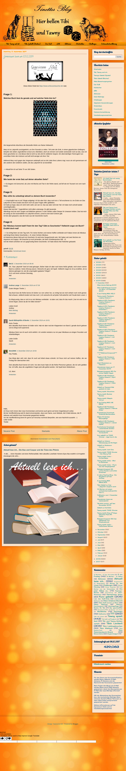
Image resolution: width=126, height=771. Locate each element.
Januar (100, 556)
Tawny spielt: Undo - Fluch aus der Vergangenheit (107, 465)
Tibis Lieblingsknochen (113, 626)
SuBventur (102, 614)
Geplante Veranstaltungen (103, 103)
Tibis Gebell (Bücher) (32, 43)
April (99, 548)
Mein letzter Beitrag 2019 (106, 285)
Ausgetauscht (118, 581)
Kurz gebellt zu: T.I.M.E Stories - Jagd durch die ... (107, 436)
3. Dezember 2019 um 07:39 (30, 285)
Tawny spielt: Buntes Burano (104, 394)
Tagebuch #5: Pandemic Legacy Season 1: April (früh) (106, 377)
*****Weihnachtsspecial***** (107, 353)
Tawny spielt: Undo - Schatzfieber (104, 457)
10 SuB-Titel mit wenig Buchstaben (111, 179)
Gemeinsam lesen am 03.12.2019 (105, 500)
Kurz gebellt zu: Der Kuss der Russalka (112, 240)
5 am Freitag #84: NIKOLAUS (103, 481)
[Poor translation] (8, 738)
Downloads (98, 109)
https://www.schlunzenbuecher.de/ (51, 86)
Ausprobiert (101, 583)
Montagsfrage (113, 606)
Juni (99, 542)
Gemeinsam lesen (19, 251)
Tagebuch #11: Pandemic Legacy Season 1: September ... (105, 325)
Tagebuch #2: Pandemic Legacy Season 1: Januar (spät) (107, 422)
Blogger (75, 724)
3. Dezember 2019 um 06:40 (23, 264)
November (101, 529)
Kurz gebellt (106, 596)
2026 (99, 262)
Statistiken (80, 43)
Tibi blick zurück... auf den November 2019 (106, 504)
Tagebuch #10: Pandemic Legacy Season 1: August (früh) (107, 331)
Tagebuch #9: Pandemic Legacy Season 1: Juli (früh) (106, 337)
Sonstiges (118, 611)
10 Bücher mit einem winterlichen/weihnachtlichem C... (107, 490)
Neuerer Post (9, 431)
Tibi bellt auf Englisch (109, 619)
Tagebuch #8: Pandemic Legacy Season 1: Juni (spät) (106, 342)
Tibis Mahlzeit (106, 628)
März (100, 550)
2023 (98, 270)
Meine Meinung (100, 604)
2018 (98, 559)
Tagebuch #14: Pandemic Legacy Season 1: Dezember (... (106, 307)
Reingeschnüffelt (103, 609)
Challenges (92, 43)
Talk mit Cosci (99, 616)
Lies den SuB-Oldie (101, 599)
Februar (100, 553)
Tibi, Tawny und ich (12, 43)
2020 (99, 278)
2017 (98, 561)
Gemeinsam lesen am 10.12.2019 (105, 431)
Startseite (46, 431)
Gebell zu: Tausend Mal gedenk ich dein (105, 388)
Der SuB (48, 43)
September (102, 535)
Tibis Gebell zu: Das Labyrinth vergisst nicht (106, 485)
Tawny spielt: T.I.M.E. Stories (107, 510)
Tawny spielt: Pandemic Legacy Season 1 (105, 297)
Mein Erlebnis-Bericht (112, 601)
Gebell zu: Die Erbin (104, 508)
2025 (99, 265)
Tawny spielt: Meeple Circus (104, 399)
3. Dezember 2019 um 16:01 (40, 320)
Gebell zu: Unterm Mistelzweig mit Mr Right (107, 442)
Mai (99, 545)
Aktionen (68, 43)
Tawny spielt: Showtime (105, 391)
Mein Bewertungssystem (103, 81)
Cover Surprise (110, 587)
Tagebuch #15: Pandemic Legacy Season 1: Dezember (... (106, 302)
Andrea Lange (14, 285)
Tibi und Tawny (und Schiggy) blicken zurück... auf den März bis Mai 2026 (112, 210)
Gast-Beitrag (109, 592)
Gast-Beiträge (99, 97)
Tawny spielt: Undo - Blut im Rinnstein (106, 461)
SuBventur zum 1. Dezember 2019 (107, 495)
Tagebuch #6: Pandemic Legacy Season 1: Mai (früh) (106, 358)
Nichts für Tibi (99, 608)
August (100, 537)
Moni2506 (12, 351)
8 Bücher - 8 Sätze (114, 576)
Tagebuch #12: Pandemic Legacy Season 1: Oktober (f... (106, 319)
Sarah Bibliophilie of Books (19, 320)
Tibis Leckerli (114, 623)
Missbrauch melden (102, 664)
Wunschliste (98, 634)
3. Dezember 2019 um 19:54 (26, 351)
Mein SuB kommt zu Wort (108, 603)
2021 (98, 275)
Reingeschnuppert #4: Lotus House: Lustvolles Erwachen (107, 470)
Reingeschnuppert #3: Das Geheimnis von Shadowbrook (107, 520)
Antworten (12, 278)
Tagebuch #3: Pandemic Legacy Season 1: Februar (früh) (107, 408)
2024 (98, 267)
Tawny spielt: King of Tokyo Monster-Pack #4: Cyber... (107, 514)
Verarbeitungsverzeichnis (103, 115)
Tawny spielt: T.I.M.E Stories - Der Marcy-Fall (107, 453)
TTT (112, 613)
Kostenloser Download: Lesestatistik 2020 (105, 427)
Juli (99, 540)
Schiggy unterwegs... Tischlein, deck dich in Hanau (111, 225)
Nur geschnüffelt (116, 608)
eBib (58, 43)
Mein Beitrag (13, 310)
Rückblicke (101, 611)
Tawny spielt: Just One (105, 449)
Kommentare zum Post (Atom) (49, 439)
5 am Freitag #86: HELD (106, 293)
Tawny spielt (115, 616)
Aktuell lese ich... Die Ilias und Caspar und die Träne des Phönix (31, 450)
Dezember (101, 283)
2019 (98, 280)
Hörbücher (97, 87)
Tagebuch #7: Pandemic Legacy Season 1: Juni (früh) (106, 348)
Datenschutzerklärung (109, 43)
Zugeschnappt (112, 634)
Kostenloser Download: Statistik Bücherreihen (106, 413)
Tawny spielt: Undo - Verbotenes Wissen (105, 525)
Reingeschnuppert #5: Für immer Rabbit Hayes (106, 372)
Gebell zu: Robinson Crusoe (104, 446)
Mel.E (11, 264)
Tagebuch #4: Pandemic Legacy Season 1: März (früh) (106, 383)
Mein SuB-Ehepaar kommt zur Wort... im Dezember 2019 (106, 289)
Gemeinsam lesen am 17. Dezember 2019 (106, 368)
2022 (99, 273)
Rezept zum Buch (116, 609)
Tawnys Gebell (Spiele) (102, 75)
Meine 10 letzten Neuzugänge (103, 417)
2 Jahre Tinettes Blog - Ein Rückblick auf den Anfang (107, 476)
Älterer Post (82, 431)
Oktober (101, 532)
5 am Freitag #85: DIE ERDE (105, 403)
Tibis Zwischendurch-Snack (108, 631)
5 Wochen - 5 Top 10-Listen (104, 574)
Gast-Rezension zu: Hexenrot (104, 363)
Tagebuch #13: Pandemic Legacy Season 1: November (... (106, 313)
